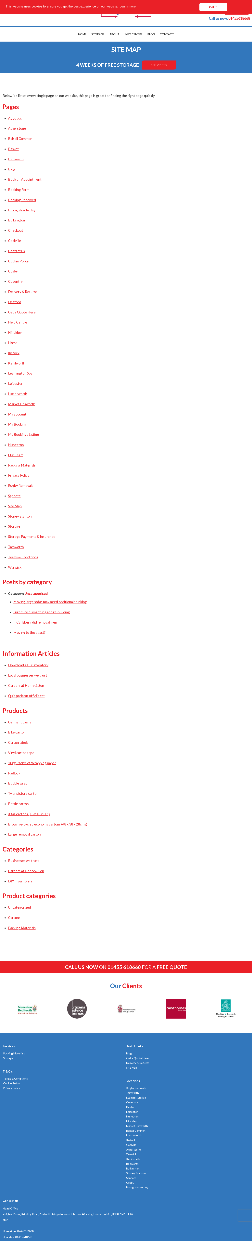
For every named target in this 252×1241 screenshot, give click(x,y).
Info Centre (133, 34)
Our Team (15, 455)
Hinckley (14, 332)
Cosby (12, 271)
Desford (13, 302)
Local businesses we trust (26, 675)
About (114, 34)
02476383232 (194, 1076)
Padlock (13, 773)
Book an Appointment (24, 179)
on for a (126, 967)
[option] (27, 1008)
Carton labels (17, 742)
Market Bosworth (21, 404)
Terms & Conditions (22, 557)
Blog (151, 34)
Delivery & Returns (22, 292)
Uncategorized (18, 907)
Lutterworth (17, 394)
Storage (98, 34)
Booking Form (18, 190)
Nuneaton (15, 445)
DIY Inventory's (19, 881)
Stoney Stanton (19, 516)
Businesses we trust (22, 861)
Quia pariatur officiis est (25, 696)
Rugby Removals (20, 485)
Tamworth (15, 547)
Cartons (13, 918)
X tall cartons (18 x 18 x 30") (28, 814)
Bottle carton (17, 804)
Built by (21, 1223)
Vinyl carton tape (20, 753)
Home (82, 34)
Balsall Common (19, 139)
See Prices (159, 65)
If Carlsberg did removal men (35, 622)
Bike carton (16, 732)
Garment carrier (19, 722)
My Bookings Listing (22, 434)
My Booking (16, 424)
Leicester (14, 383)
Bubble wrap (17, 783)
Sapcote (13, 496)
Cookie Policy (17, 261)
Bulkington (15, 220)
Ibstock (13, 353)
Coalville (13, 241)
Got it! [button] (232, 7)
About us (14, 118)
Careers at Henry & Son (25, 685)
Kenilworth (16, 363)
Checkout (14, 230)
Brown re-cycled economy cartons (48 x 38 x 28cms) (47, 824)
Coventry (14, 281)
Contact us (15, 251)
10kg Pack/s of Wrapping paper (31, 763)
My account (16, 414)
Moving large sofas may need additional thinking (49, 602)
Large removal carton (23, 834)
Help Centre (17, 322)
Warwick (14, 567)
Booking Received (21, 200)
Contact (167, 34)
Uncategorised (35, 593)
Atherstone (16, 128)
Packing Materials (21, 465)
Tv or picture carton (22, 793)
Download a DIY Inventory (27, 665)
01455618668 (229, 18)
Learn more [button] (128, 7)
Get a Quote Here (21, 312)
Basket (12, 149)
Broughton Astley (21, 210)
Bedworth (15, 159)
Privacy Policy (18, 475)
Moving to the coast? (29, 632)
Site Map (14, 506)
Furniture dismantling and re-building (41, 612)
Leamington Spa (19, 373)
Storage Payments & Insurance (31, 537)
